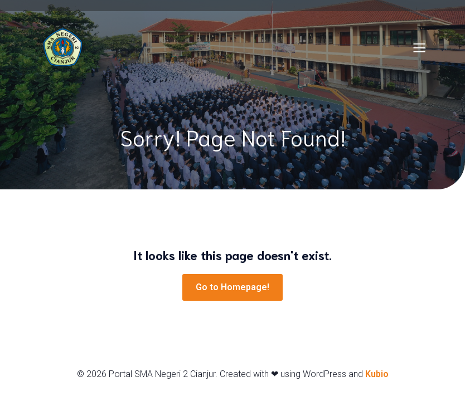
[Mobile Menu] (419, 47)
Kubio (377, 374)
